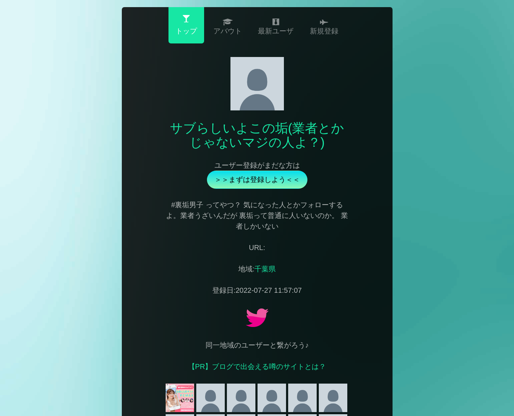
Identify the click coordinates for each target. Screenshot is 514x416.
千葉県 (265, 269)
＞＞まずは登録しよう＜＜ (257, 179)
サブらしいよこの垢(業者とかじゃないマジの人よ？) (257, 135)
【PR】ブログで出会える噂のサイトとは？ (257, 366)
